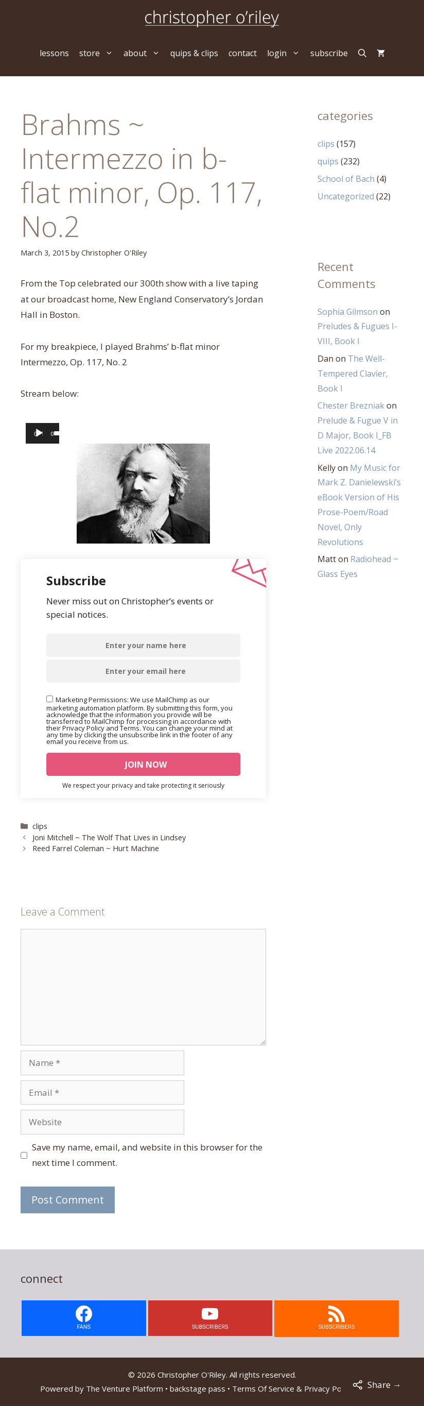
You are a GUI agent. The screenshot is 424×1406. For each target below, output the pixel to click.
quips (328, 161)
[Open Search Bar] (362, 53)
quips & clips (194, 53)
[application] (42, 433)
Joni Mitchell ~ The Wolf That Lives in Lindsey (109, 837)
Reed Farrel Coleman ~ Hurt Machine (95, 848)
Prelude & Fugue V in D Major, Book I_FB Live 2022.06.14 (357, 435)
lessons (54, 53)
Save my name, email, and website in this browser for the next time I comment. (147, 1155)
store (98, 53)
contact (242, 53)
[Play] (39, 433)
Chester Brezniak (350, 405)
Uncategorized (345, 196)
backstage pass (197, 1388)
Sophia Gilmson (347, 311)
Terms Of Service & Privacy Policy (292, 1388)
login (286, 53)
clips (39, 826)
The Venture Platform (124, 1388)
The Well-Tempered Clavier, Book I (352, 373)
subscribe (329, 53)
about (144, 53)
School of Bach (346, 178)
